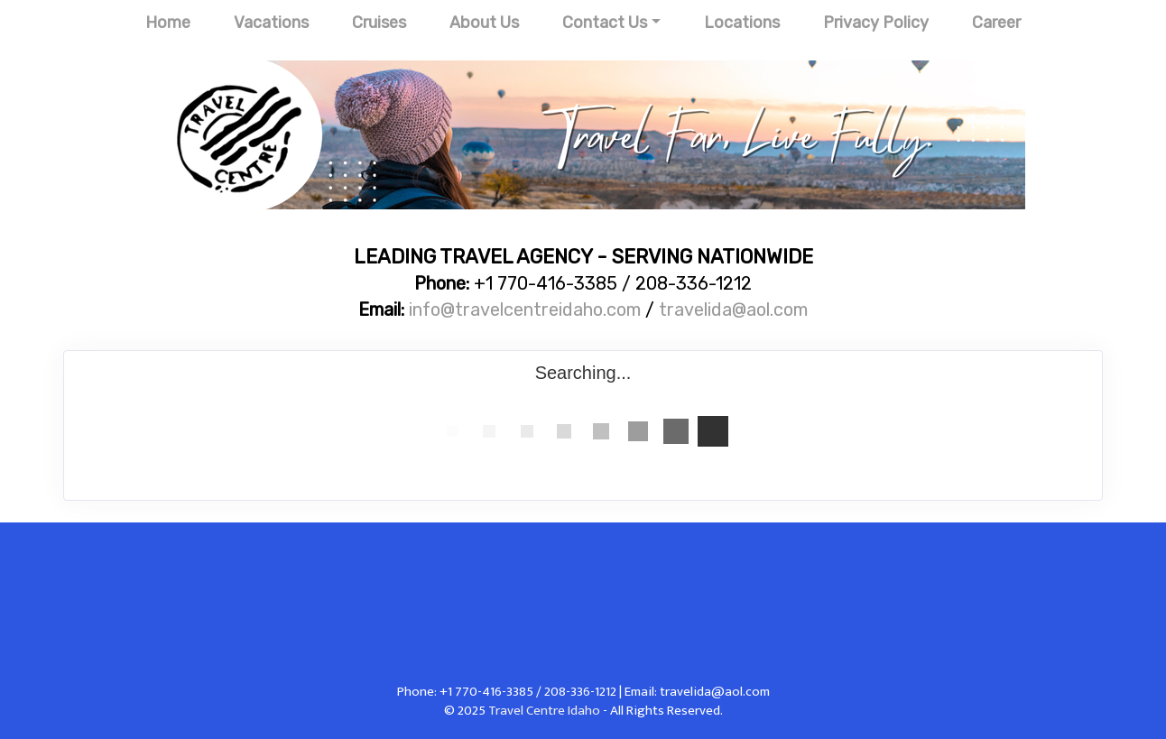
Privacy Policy (876, 22)
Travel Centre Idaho (544, 710)
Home (167, 22)
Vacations (271, 22)
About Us (484, 22)
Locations (742, 22)
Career (996, 22)
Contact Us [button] (604, 22)
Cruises (379, 22)
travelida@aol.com (733, 309)
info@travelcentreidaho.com (525, 309)
